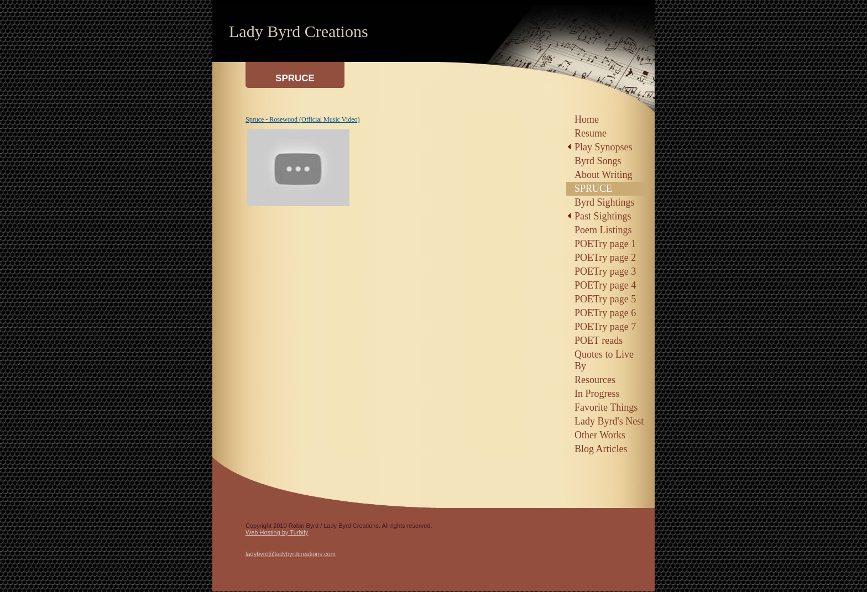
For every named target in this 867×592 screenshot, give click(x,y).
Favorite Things (606, 407)
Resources (594, 379)
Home (586, 119)
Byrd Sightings (604, 202)
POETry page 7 (605, 326)
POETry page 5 (605, 299)
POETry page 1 (605, 243)
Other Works (599, 435)
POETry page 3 (605, 271)
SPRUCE (593, 188)
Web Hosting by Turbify (277, 532)
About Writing (603, 174)
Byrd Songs (597, 160)
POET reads (598, 340)
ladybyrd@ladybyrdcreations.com (291, 554)
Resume (590, 133)
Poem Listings (603, 229)
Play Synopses (603, 147)
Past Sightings (602, 216)
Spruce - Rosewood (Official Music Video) (302, 119)
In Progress (597, 393)
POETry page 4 (605, 285)
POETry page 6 (605, 312)
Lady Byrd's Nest (609, 421)
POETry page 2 (605, 257)
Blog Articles (601, 448)
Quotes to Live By (604, 360)
